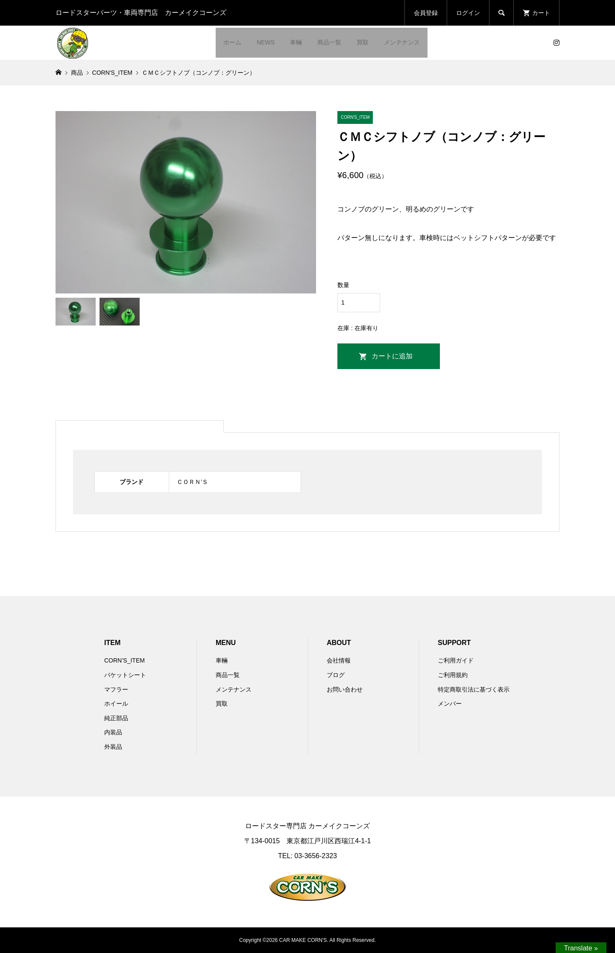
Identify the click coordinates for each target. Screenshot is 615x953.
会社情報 (339, 660)
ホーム (232, 42)
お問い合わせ (345, 689)
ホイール (116, 703)
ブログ (336, 674)
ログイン (468, 12)
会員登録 (426, 12)
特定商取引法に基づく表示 (474, 689)
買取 (363, 42)
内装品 (113, 732)
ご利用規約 (453, 674)
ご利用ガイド (456, 660)
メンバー (450, 703)
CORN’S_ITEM (124, 660)
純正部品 (116, 718)
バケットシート (125, 674)
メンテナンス (402, 42)
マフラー (116, 689)
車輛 (296, 42)
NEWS (266, 42)
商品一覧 (329, 42)
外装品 (113, 746)
